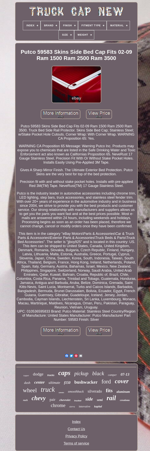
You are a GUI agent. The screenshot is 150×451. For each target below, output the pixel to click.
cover (122, 381)
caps (64, 372)
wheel (30, 390)
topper (26, 375)
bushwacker (86, 382)
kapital (98, 406)
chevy (39, 398)
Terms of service (76, 443)
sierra (72, 406)
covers (61, 392)
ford (106, 381)
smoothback (76, 391)
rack (25, 400)
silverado (95, 391)
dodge (38, 374)
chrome (58, 405)
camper (112, 374)
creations (125, 400)
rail (111, 398)
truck (48, 389)
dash (27, 383)
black (98, 373)
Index (76, 422)
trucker (78, 400)
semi (100, 400)
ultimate (54, 383)
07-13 (125, 374)
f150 (67, 383)
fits (109, 390)
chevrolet (64, 400)
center (39, 382)
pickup (81, 373)
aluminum (123, 391)
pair (52, 399)
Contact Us (76, 429)
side (89, 399)
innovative (84, 406)
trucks (50, 375)
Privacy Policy (76, 436)
